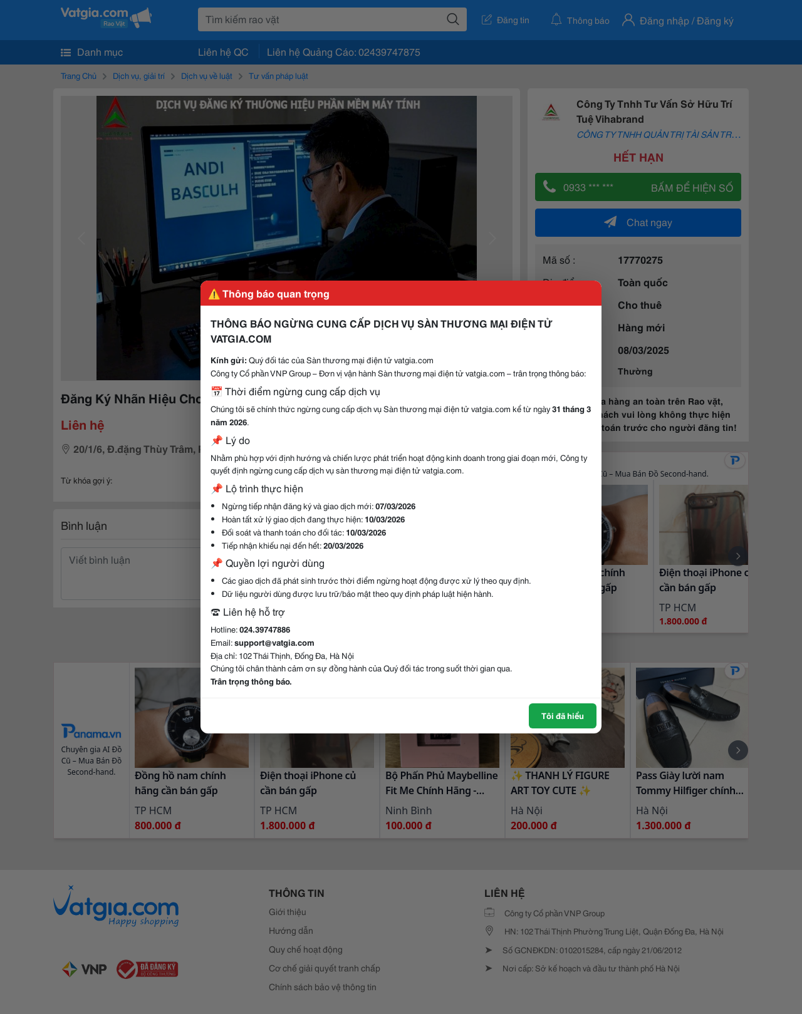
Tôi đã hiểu (562, 715)
